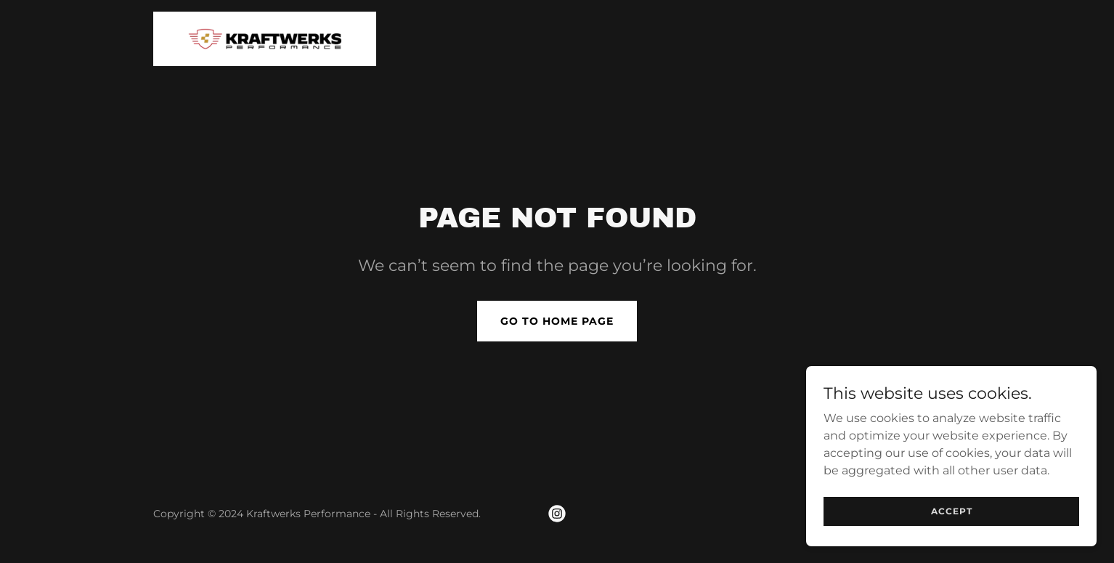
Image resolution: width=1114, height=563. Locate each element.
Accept (951, 511)
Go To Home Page (557, 321)
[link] (264, 38)
